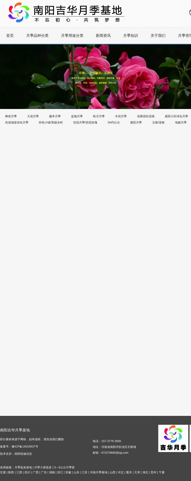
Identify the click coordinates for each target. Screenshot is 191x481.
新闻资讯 (103, 36)
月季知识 (130, 36)
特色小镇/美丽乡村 (51, 122)
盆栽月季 (77, 116)
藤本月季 (55, 116)
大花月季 (33, 116)
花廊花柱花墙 (146, 116)
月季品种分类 (37, 36)
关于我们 (158, 36)
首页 (10, 36)
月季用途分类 (72, 36)
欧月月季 (99, 116)
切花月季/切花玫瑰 (85, 122)
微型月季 (136, 122)
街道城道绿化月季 (16, 122)
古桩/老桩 (158, 122)
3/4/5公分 (114, 122)
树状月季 (11, 116)
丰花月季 (121, 116)
